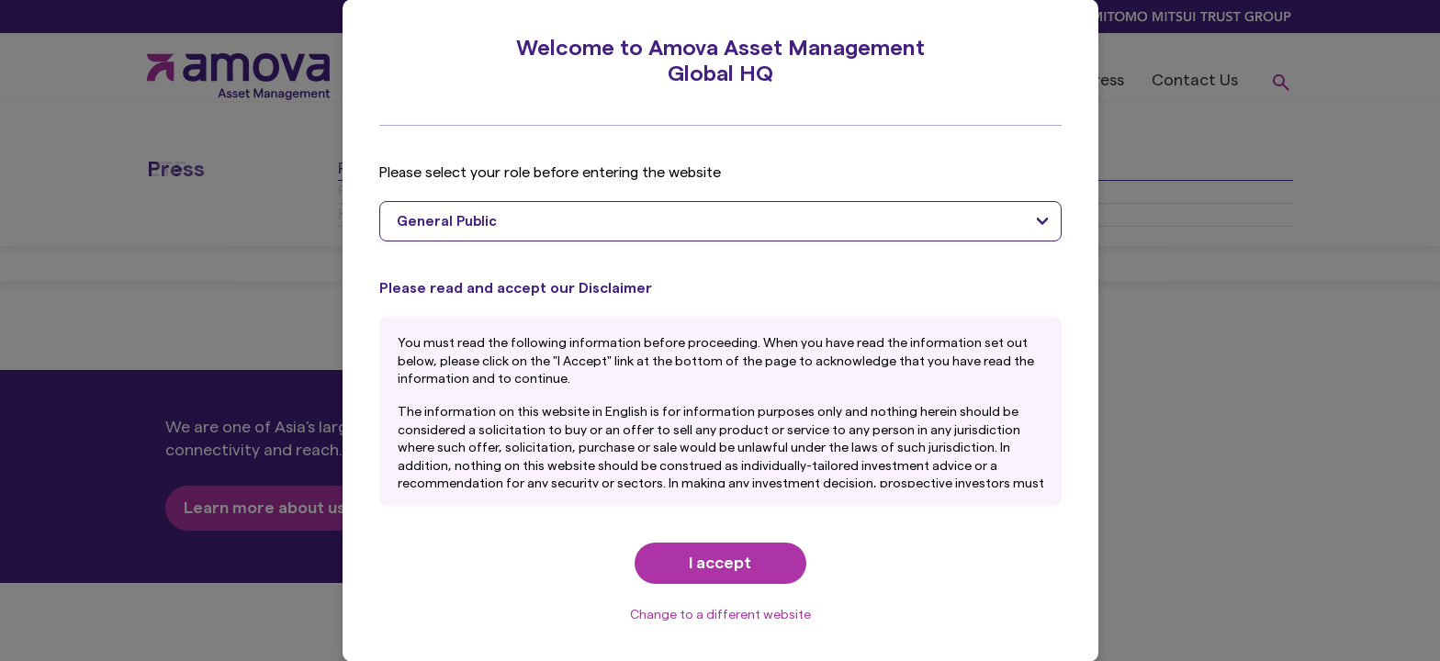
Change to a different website (720, 615)
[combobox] (720, 221)
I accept (720, 563)
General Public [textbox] (447, 222)
